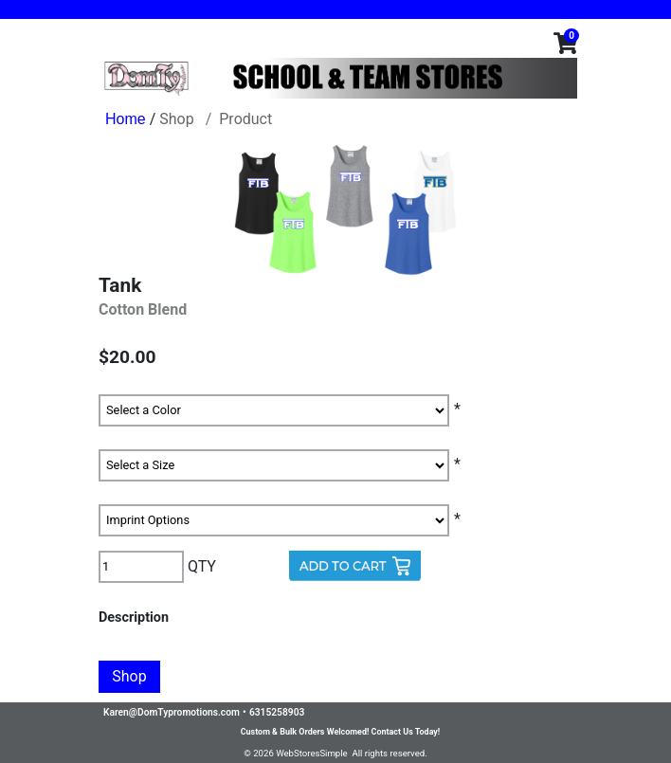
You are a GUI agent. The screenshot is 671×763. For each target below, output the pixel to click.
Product (245, 119)
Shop (176, 119)
